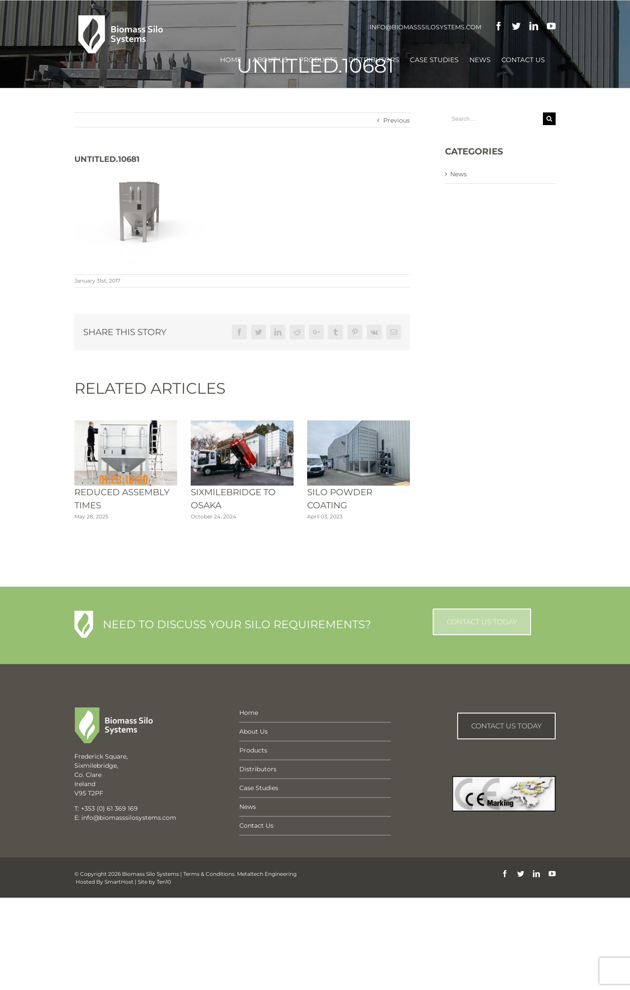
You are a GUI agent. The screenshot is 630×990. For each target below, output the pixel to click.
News (458, 174)
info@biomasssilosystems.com (425, 27)
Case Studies (258, 788)
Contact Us (256, 825)
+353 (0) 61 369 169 (109, 808)
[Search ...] (494, 118)
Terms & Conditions (208, 874)
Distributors (257, 769)
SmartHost (119, 881)
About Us (253, 731)
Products (253, 750)
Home (248, 713)
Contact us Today (506, 726)
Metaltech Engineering (267, 874)
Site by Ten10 (154, 881)
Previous (396, 120)
